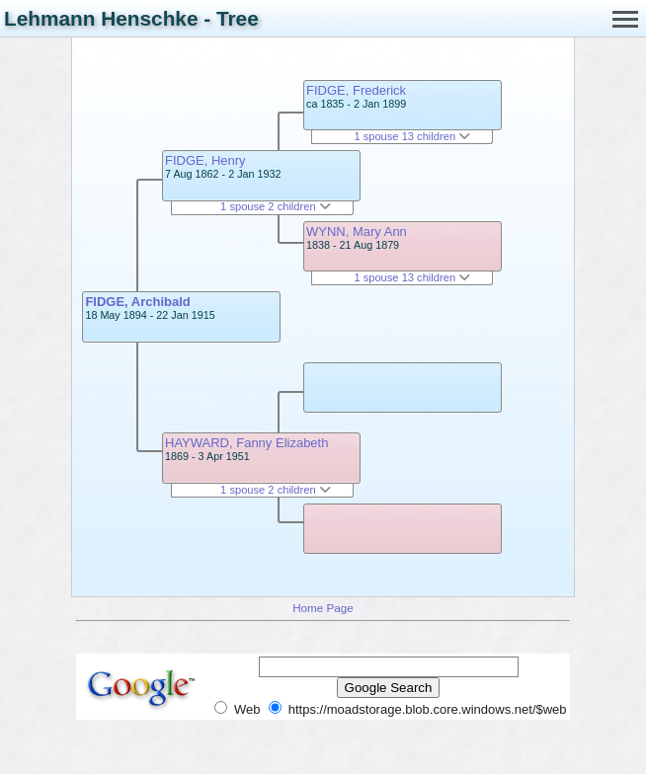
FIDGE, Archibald (137, 301)
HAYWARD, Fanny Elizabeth (246, 442)
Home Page (323, 607)
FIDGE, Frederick (356, 90)
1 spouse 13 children (412, 136)
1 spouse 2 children (275, 206)
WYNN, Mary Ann (356, 231)
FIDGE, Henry (205, 160)
